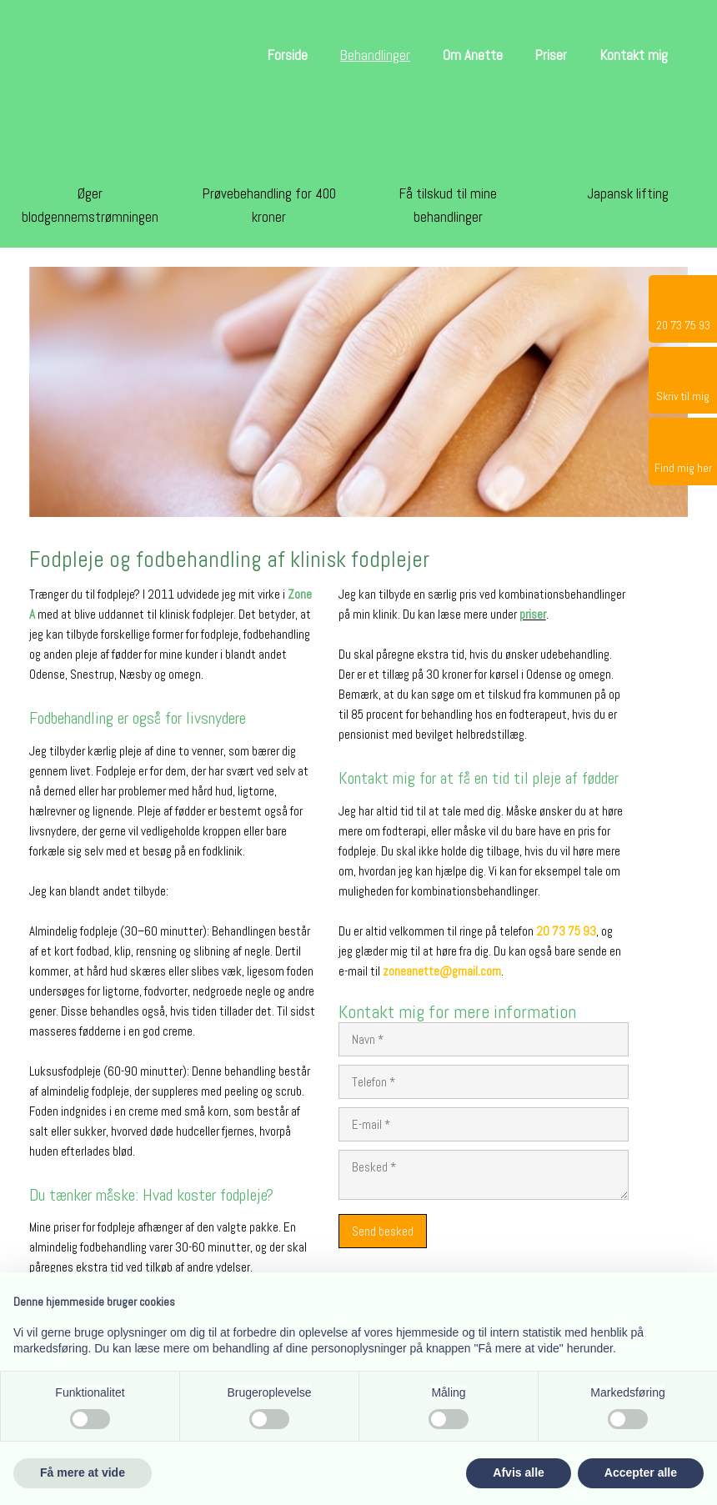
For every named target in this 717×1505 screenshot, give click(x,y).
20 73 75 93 (566, 931)
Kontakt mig (634, 55)
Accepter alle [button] (640, 1472)
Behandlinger (375, 55)
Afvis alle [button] (518, 1472)
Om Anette (473, 55)
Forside (288, 55)
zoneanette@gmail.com (442, 971)
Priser (551, 55)
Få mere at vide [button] (82, 1472)
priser (532, 614)
